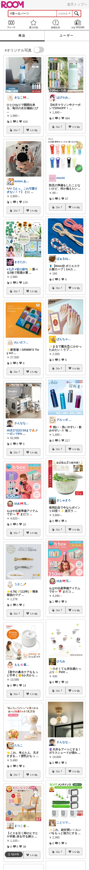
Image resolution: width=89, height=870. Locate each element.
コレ (16, 130)
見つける (33, 24)
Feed (11, 24)
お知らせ (56, 24)
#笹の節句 (21, 269)
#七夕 (10, 269)
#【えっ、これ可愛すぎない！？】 (22, 190)
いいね (33, 130)
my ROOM (78, 24)
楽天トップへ (77, 4)
